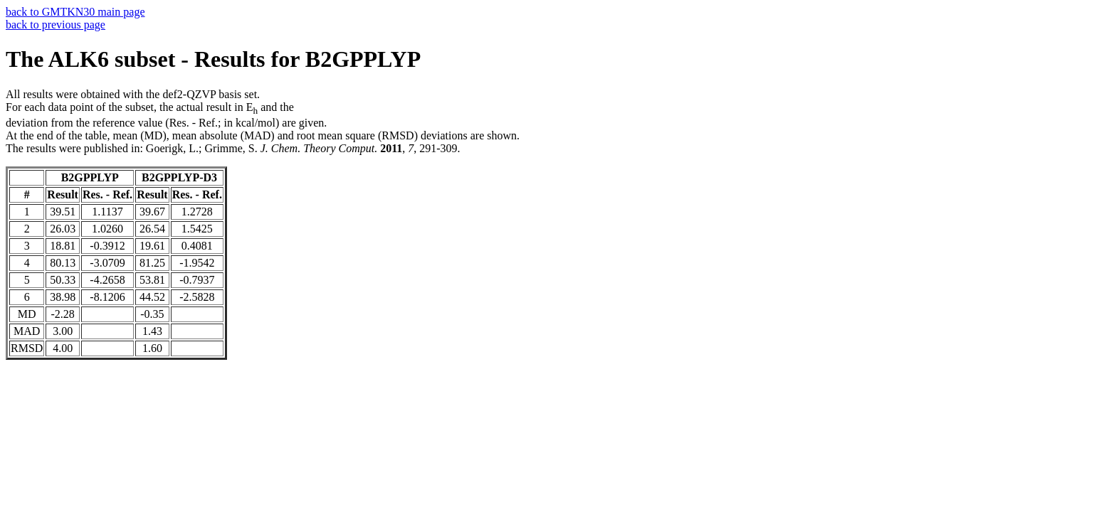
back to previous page (55, 24)
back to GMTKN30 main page (75, 12)
